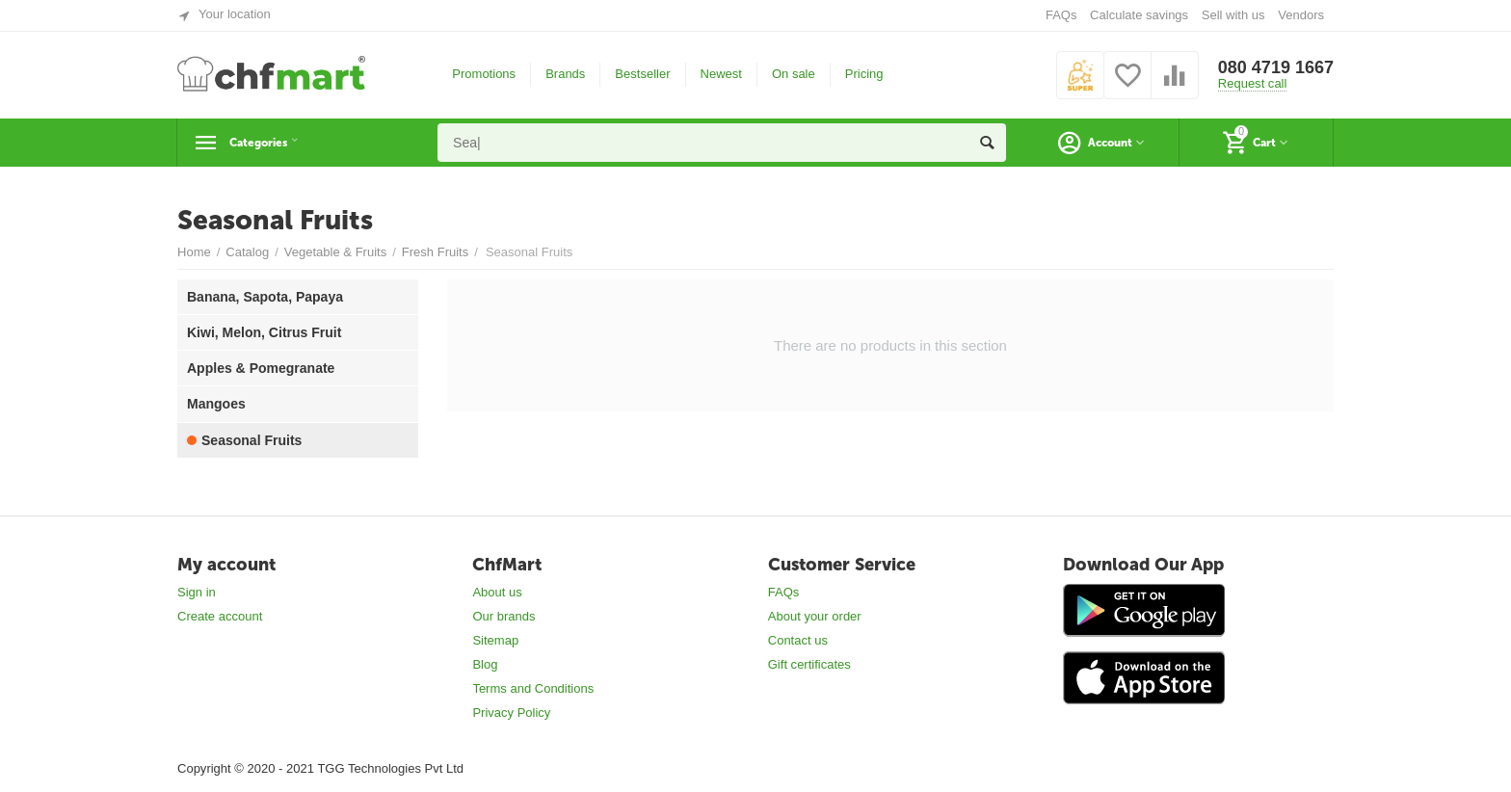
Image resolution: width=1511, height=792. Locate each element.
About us (496, 592)
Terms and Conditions (533, 688)
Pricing (864, 73)
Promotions (484, 73)
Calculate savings (1139, 15)
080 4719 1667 (1276, 67)
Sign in (196, 592)
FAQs (1061, 15)
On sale (793, 73)
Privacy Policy (511, 712)
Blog (484, 664)
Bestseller (642, 73)
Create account (219, 616)
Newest (721, 73)
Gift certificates (809, 664)
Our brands (503, 616)
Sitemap (495, 640)
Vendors (1301, 15)
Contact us (798, 640)
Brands (565, 73)
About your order (815, 616)
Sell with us (1233, 15)
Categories (270, 142)
